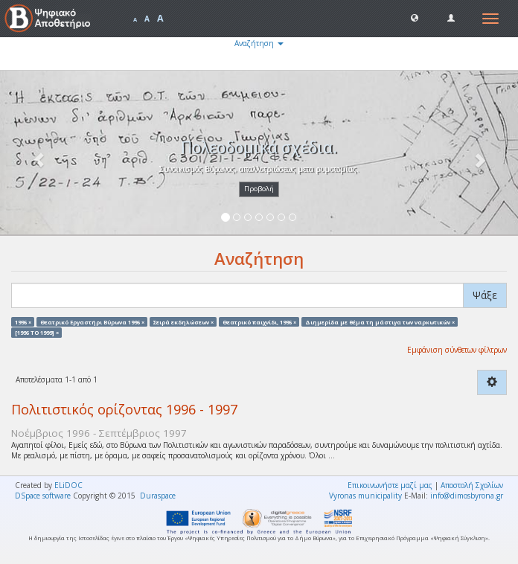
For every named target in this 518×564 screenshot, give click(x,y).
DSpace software (43, 495)
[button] (414, 17)
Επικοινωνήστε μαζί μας (390, 485)
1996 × (23, 321)
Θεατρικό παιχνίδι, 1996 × (259, 321)
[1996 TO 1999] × (37, 332)
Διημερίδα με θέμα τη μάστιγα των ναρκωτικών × (380, 321)
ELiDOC (68, 485)
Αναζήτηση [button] (259, 43)
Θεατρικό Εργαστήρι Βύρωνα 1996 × (92, 321)
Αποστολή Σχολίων (472, 485)
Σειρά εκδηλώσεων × (183, 321)
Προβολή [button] (259, 188)
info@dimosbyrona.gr (466, 495)
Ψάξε (485, 295)
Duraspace (158, 495)
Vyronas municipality (365, 495)
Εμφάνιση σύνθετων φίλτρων (457, 350)
